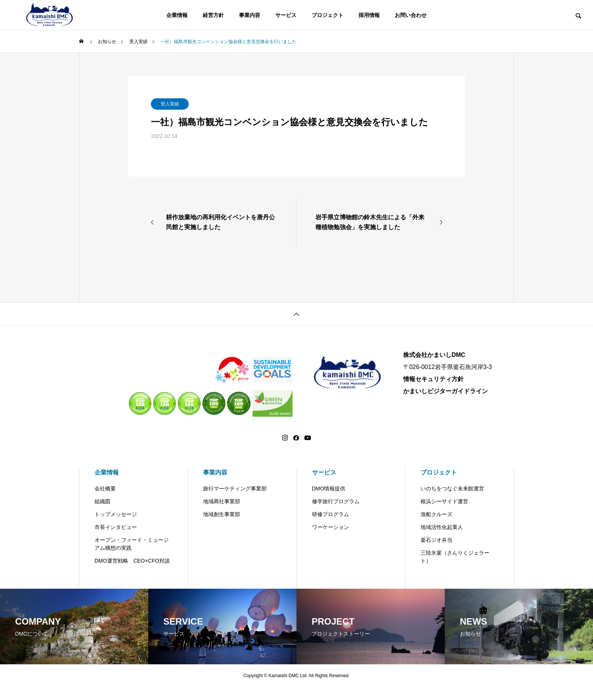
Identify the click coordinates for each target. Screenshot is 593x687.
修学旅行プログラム (336, 501)
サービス (285, 15)
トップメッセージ (116, 514)
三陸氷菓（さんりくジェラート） (455, 557)
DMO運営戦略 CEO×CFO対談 (132, 561)
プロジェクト (327, 15)
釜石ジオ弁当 (436, 540)
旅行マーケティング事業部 (235, 488)
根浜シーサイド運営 (444, 501)
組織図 (102, 501)
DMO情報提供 (329, 488)
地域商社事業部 (221, 501)
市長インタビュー (116, 527)
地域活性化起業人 (442, 527)
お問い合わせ (411, 15)
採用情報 (369, 15)
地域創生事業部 (221, 514)
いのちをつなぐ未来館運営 (452, 488)
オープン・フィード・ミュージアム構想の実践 (132, 544)
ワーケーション (330, 527)
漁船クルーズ (436, 514)
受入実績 (170, 104)
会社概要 (105, 488)
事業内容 (249, 15)
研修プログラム (330, 514)
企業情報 (177, 15)
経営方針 (213, 15)
